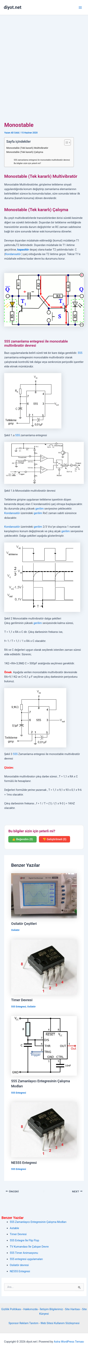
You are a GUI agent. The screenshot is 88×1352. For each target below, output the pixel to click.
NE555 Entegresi (24, 1163)
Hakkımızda (30, 1309)
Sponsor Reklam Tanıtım (23, 1323)
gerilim (39, 508)
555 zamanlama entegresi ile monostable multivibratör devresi (42, 160)
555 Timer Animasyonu (24, 1253)
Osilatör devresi (19, 1265)
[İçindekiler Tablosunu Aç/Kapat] (65, 142)
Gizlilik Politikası (11, 1309)
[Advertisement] (44, 61)
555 (80, 353)
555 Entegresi (18, 1006)
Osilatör (15, 930)
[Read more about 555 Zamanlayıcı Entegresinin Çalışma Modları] (44, 1045)
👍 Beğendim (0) (22, 839)
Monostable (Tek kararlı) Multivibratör (27, 147)
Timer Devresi (21, 1000)
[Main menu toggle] (80, 7)
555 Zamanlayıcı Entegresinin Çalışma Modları (38, 1222)
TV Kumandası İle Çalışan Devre (29, 1246)
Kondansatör (13, 254)
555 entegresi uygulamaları (26, 1259)
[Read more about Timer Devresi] (44, 967)
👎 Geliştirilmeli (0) (54, 839)
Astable (14, 1228)
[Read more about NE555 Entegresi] (44, 1129)
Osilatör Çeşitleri (24, 924)
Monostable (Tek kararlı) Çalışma (24, 152)
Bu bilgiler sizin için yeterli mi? (27, 163)
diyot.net (12, 7)
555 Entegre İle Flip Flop (24, 1240)
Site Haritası (72, 1309)
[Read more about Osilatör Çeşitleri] (44, 895)
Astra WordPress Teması (69, 1341)
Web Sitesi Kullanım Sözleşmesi (60, 1323)
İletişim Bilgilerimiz (51, 1309)
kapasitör (23, 249)
